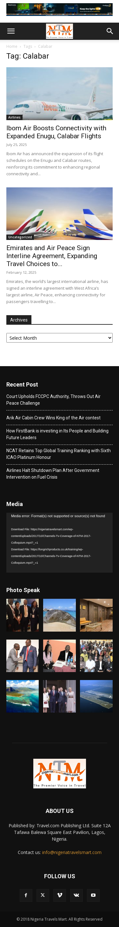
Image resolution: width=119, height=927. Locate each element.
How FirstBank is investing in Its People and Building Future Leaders (57, 434)
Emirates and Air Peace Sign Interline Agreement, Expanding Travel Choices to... (51, 256)
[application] (59, 543)
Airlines (14, 117)
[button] (11, 31)
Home (11, 46)
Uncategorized (20, 237)
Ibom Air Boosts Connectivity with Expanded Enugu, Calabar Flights (56, 132)
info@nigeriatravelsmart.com (72, 852)
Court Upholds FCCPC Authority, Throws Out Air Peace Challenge (53, 400)
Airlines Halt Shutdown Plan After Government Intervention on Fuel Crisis (52, 474)
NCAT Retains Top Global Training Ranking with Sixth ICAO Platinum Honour (58, 454)
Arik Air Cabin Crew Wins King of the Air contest (53, 417)
